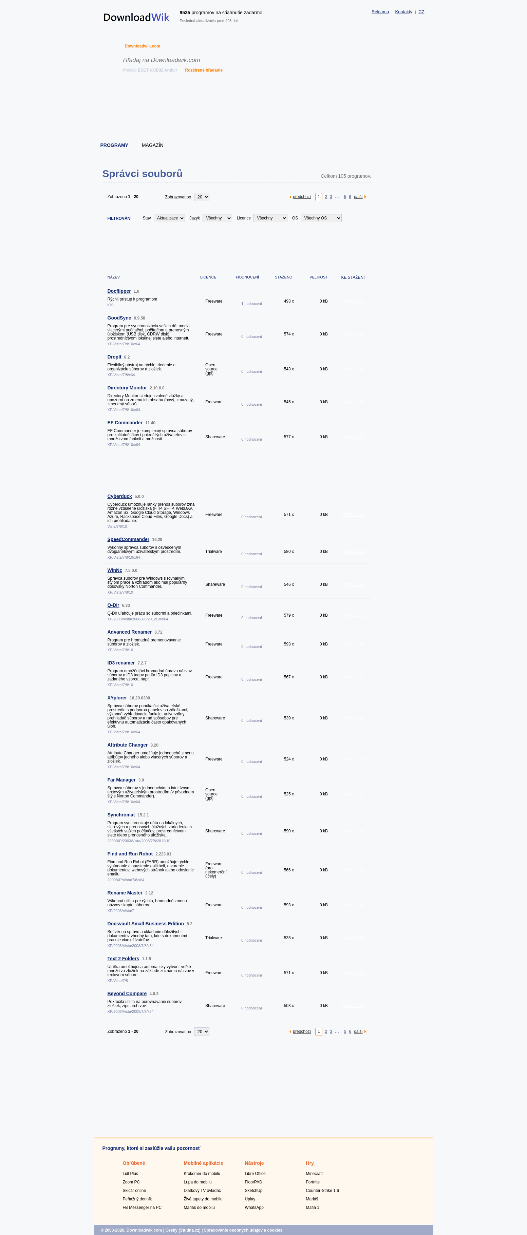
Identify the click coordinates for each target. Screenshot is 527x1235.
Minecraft (314, 1173)
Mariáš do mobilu (199, 1207)
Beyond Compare (127, 993)
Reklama (380, 11)
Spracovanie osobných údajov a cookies (243, 1230)
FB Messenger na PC (142, 1207)
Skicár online (134, 1190)
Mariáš (312, 1199)
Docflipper (119, 291)
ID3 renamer (121, 662)
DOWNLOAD (354, 301)
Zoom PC (131, 1182)
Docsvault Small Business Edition (146, 923)
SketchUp (254, 1190)
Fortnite (313, 1182)
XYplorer (117, 697)
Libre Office (255, 1173)
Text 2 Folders (123, 958)
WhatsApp (254, 1207)
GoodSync (119, 318)
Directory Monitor (127, 387)
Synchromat (121, 814)
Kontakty (403, 11)
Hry (310, 1163)
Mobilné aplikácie (203, 1163)
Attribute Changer (128, 745)
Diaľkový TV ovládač (202, 1190)
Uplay (250, 1199)
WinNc (115, 570)
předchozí (302, 196)
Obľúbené (134, 1163)
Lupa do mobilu (198, 1182)
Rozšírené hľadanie (204, 70)
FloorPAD (253, 1182)
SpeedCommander (129, 539)
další (358, 196)
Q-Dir (113, 605)
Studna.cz (189, 1230)
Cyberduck (120, 496)
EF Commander (125, 422)
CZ (421, 11)
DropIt (114, 357)
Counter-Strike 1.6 (322, 1190)
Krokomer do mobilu (202, 1173)
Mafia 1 (312, 1207)
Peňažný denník (137, 1199)
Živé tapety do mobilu (203, 1199)
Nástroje (254, 1163)
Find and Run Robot (130, 853)
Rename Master (125, 892)
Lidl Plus (130, 1173)
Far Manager (122, 780)
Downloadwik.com (143, 46)
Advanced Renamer (130, 632)
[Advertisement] (264, 108)
